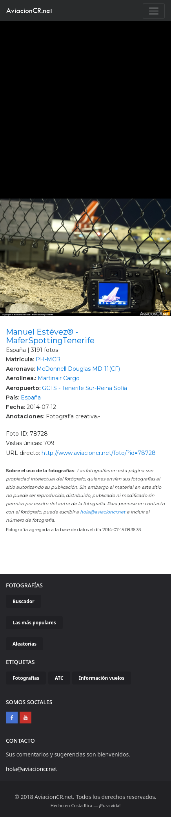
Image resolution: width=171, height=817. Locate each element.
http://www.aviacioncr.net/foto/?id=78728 (99, 452)
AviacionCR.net (29, 10)
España (31, 397)
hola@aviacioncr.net (103, 512)
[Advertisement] (82, 108)
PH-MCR (48, 359)
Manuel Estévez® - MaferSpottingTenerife (50, 336)
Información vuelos (101, 678)
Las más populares (34, 622)
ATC (59, 678)
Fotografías (26, 678)
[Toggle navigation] (154, 11)
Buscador (24, 601)
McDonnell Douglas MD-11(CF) (78, 368)
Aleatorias (24, 643)
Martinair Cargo (59, 378)
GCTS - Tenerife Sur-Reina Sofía (84, 388)
